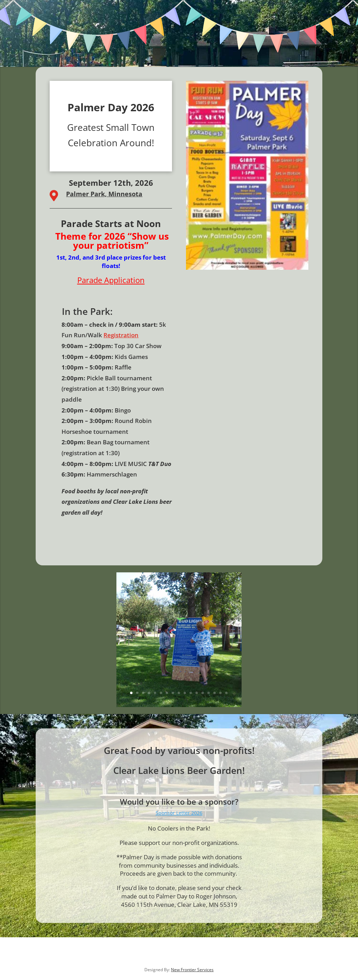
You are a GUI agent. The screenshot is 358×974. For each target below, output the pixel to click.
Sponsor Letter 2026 (179, 813)
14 (208, 693)
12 (196, 693)
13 (202, 693)
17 (226, 693)
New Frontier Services (192, 970)
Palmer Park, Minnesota (104, 194)
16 (220, 693)
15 (214, 693)
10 (185, 693)
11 (190, 693)
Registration (120, 335)
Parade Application (111, 280)
